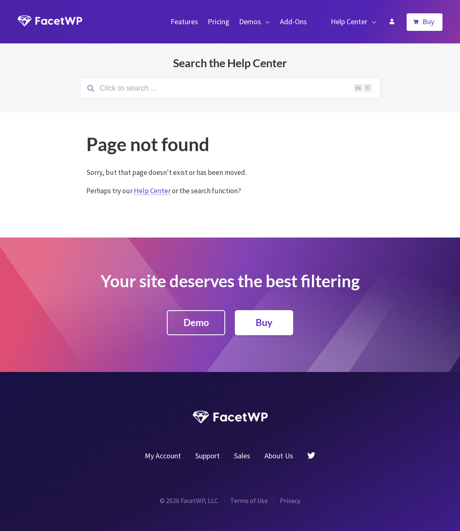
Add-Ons (293, 21)
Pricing (218, 21)
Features (184, 21)
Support (207, 455)
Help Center (349, 21)
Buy (428, 21)
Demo (196, 322)
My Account (391, 21)
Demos (250, 21)
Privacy (290, 500)
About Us (278, 455)
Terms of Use (249, 500)
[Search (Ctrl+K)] (230, 88)
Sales (242, 455)
